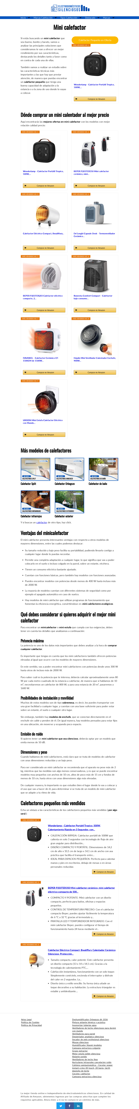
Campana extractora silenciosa (87, 1076)
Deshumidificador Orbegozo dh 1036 (90, 1019)
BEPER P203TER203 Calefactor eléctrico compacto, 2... (43, 297)
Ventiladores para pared (83, 1034)
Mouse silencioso (80, 1042)
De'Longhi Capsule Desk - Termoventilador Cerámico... (94, 234)
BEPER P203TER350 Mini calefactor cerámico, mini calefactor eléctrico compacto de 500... (81, 889)
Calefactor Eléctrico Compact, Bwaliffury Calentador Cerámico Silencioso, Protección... (82, 952)
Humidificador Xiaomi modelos (87, 1045)
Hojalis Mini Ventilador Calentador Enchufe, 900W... (95, 359)
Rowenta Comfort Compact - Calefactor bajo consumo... (93, 297)
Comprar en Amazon (96, 99)
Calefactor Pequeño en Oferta (95, 40)
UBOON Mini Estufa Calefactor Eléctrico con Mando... (43, 421)
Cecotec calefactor (81, 1074)
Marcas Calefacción (43, 17)
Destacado (90, 17)
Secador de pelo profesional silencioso (90, 1039)
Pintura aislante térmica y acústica (88, 1022)
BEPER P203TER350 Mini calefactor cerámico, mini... (91, 172)
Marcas (106, 17)
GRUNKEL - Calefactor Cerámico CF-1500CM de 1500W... (41, 359)
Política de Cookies (30, 1022)
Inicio (23, 17)
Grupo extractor (80, 1051)
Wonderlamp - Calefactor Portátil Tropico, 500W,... (94, 85)
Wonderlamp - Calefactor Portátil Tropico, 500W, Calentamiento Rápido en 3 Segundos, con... (74, 827)
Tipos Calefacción (68, 17)
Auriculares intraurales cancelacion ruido (91, 1062)
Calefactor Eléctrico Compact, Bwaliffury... (43, 233)
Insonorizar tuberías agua (84, 1025)
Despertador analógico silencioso (88, 1036)
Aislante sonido (79, 1056)
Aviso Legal (26, 1019)
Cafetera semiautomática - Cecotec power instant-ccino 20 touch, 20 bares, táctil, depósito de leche (92, 1068)
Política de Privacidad (31, 1025)
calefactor (41, 522)
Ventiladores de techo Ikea (85, 1059)
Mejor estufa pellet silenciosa (86, 1054)
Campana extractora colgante (86, 1048)
